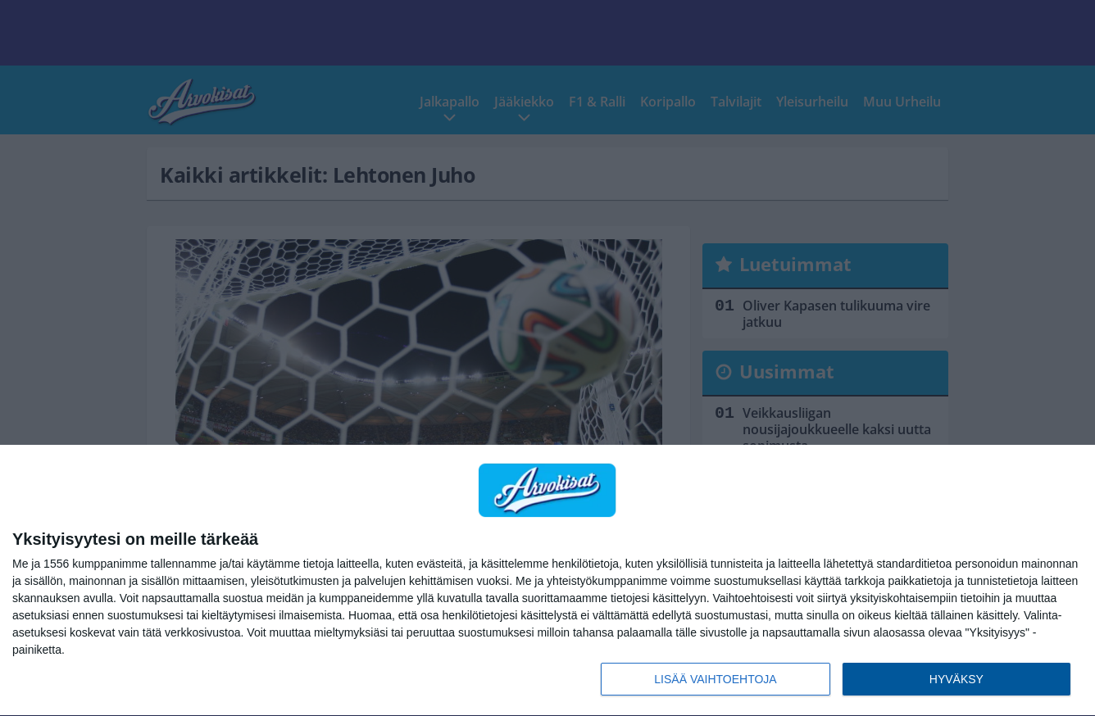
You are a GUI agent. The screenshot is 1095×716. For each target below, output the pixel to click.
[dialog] (547, 581)
